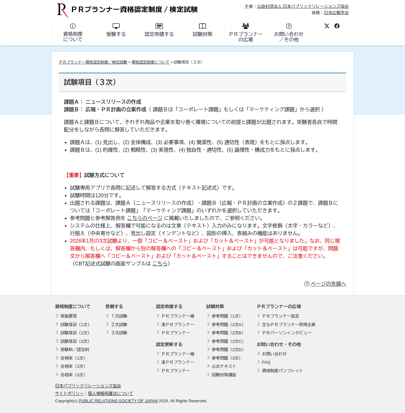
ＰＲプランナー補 (177, 316)
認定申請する (169, 306)
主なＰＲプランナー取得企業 (288, 324)
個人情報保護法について (110, 393)
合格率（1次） (73, 358)
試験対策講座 (224, 375)
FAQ (266, 362)
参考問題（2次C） (229, 341)
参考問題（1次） (227, 316)
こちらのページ (144, 218)
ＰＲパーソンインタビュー (286, 333)
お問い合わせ (274, 354)
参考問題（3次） (227, 358)
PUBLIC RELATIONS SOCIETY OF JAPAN (118, 400)
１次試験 (119, 316)
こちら (159, 263)
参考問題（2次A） (229, 324)
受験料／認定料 (74, 349)
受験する (114, 306)
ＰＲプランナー (175, 333)
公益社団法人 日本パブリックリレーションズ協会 (303, 6)
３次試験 (119, 333)
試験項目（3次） (75, 341)
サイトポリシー (69, 393)
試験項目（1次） (75, 324)
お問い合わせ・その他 (279, 344)
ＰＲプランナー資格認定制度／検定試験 (93, 62)
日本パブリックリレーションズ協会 (88, 386)
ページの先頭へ (328, 284)
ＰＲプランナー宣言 (280, 316)
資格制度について (72, 306)
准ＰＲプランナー (177, 324)
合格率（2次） (73, 366)
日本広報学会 (336, 12)
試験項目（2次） (75, 333)
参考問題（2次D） (229, 349)
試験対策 (215, 306)
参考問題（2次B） (229, 333)
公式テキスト (224, 366)
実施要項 (68, 316)
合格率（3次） (73, 375)
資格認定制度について (151, 62)
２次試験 (119, 324)
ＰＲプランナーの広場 (279, 306)
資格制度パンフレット (282, 370)
